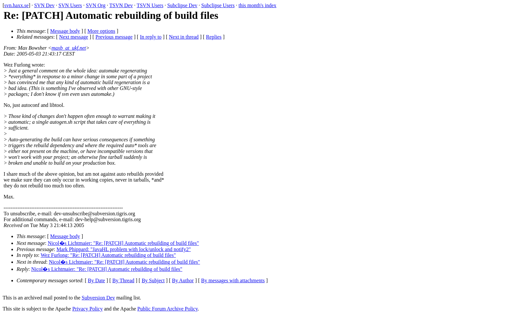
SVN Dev (44, 5)
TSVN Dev (121, 5)
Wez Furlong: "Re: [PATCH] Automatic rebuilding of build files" (108, 255)
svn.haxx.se (16, 5)
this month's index (258, 5)
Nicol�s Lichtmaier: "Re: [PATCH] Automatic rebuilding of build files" (123, 243)
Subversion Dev (98, 297)
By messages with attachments (233, 280)
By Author (183, 280)
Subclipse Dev (182, 5)
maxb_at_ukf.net (69, 48)
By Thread (123, 280)
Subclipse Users (218, 5)
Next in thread (184, 37)
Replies (213, 37)
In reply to (151, 37)
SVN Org (96, 5)
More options (101, 31)
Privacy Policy (87, 308)
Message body (65, 31)
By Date (96, 280)
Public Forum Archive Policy (167, 308)
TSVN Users (150, 5)
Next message (73, 37)
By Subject (153, 280)
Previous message (113, 37)
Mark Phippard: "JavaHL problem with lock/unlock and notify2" (123, 249)
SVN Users (70, 5)
